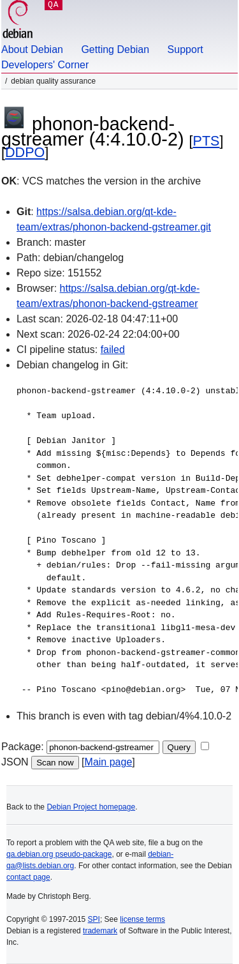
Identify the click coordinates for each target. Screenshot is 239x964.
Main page (109, 762)
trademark (100, 930)
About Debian (32, 49)
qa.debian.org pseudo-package (59, 854)
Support (185, 49)
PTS (206, 141)
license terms (142, 919)
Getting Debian (115, 49)
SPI (94, 919)
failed (113, 349)
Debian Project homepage (91, 806)
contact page (28, 877)
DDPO (25, 152)
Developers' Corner (45, 64)
